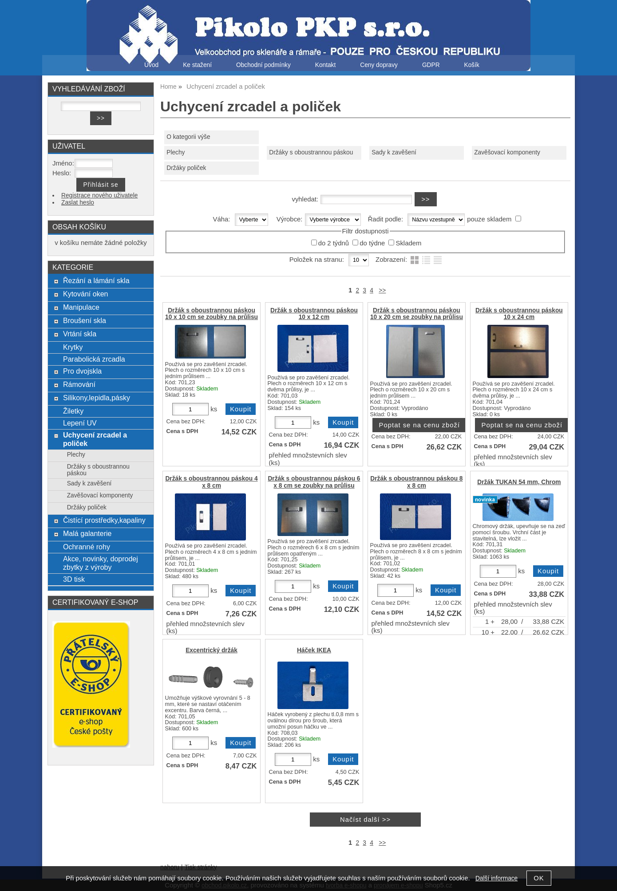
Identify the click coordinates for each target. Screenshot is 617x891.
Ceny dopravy (379, 65)
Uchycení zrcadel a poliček (95, 439)
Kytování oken (85, 294)
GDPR (431, 65)
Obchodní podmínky (263, 65)
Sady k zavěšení (394, 152)
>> (382, 290)
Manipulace (81, 307)
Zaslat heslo (77, 202)
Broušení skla (84, 320)
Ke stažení (197, 65)
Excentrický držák (211, 650)
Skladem (408, 243)
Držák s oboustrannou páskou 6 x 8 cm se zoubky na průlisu (314, 482)
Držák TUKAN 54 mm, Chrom (519, 482)
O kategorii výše (188, 137)
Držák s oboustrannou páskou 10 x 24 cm (519, 313)
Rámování (79, 384)
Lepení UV (80, 423)
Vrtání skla (79, 334)
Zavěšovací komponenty (507, 152)
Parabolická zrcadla (94, 359)
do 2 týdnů (333, 243)
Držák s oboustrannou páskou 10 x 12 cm (314, 313)
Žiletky (73, 411)
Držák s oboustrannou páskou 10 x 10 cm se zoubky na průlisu (211, 313)
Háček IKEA (314, 650)
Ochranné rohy (86, 547)
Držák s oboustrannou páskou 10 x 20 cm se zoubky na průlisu (416, 313)
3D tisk (74, 579)
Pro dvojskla (82, 371)
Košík (471, 65)
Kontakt (325, 65)
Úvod (151, 65)
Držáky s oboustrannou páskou (311, 152)
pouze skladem (489, 219)
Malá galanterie (87, 533)
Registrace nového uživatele (99, 195)
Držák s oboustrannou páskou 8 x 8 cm (416, 482)
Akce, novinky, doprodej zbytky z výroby (100, 563)
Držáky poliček (186, 168)
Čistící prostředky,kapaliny (104, 520)
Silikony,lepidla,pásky (96, 398)
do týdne (372, 243)
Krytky (73, 347)
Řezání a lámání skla (96, 280)
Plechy (175, 152)
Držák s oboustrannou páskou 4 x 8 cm (211, 482)
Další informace (496, 878)
